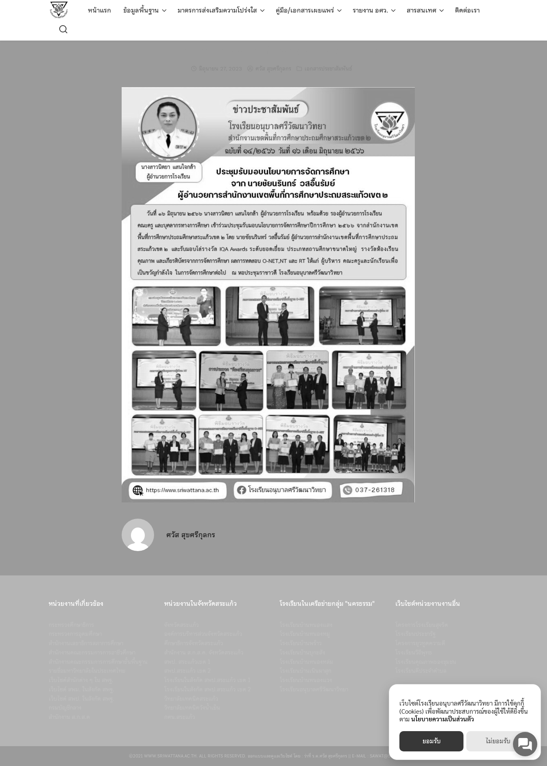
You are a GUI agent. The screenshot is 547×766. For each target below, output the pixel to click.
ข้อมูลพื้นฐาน (141, 10)
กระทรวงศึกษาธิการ (71, 624)
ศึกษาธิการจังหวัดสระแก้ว (193, 643)
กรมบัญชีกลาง (65, 707)
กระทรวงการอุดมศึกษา (75, 633)
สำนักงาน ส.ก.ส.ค (69, 716)
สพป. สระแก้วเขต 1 (187, 661)
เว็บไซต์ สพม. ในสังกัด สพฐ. (81, 689)
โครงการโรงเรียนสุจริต (421, 624)
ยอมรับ (432, 741)
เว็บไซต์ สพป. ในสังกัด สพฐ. (81, 698)
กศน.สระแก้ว (179, 716)
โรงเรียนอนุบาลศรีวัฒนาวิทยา (314, 689)
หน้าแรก (99, 10)
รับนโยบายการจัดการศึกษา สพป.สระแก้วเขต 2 (273, 51)
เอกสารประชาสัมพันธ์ (328, 68)
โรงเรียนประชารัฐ (415, 633)
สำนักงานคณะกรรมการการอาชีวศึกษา (92, 652)
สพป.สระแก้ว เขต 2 (187, 670)
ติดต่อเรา (467, 10)
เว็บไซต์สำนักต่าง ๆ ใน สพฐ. (81, 680)
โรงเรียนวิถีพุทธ (413, 652)
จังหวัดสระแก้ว (181, 624)
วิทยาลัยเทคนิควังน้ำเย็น (192, 707)
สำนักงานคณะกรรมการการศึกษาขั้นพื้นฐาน (98, 661)
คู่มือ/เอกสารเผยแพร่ (305, 10)
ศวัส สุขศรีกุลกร (273, 68)
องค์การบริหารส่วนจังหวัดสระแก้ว (203, 633)
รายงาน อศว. (370, 10)
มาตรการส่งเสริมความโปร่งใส (217, 10)
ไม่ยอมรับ (498, 741)
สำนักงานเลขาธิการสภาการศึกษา (86, 643)
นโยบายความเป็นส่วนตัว (442, 719)
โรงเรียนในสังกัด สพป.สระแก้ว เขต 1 (207, 680)
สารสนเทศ (421, 10)
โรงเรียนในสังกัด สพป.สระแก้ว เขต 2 (207, 689)
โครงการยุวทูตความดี (420, 643)
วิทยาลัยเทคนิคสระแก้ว (191, 698)
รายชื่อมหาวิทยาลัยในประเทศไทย (87, 670)
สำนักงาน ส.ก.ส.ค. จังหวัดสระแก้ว (203, 652)
